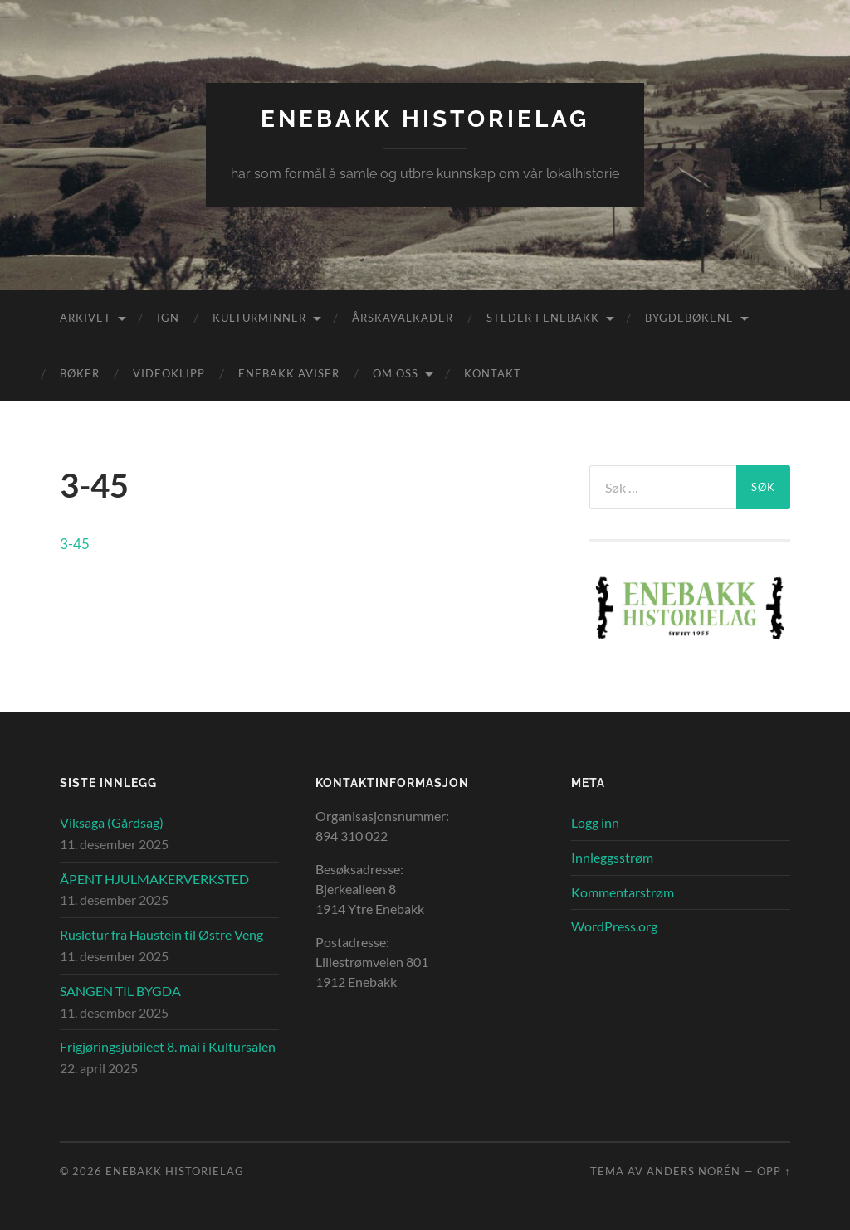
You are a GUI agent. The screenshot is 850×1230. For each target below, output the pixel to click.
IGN (168, 317)
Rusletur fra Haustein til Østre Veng (161, 934)
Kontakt (492, 373)
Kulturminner (259, 317)
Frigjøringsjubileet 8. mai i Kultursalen (168, 1046)
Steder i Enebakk (542, 317)
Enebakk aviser (289, 373)
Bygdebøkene (689, 317)
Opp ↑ (773, 1171)
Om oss (395, 373)
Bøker (80, 373)
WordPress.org (614, 926)
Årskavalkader (402, 317)
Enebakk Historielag (425, 119)
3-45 (75, 543)
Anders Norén (693, 1171)
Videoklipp (169, 373)
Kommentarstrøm (622, 892)
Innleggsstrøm (612, 857)
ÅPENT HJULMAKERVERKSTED (154, 879)
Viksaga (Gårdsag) (112, 822)
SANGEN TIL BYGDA (120, 991)
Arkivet (85, 317)
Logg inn (595, 822)
